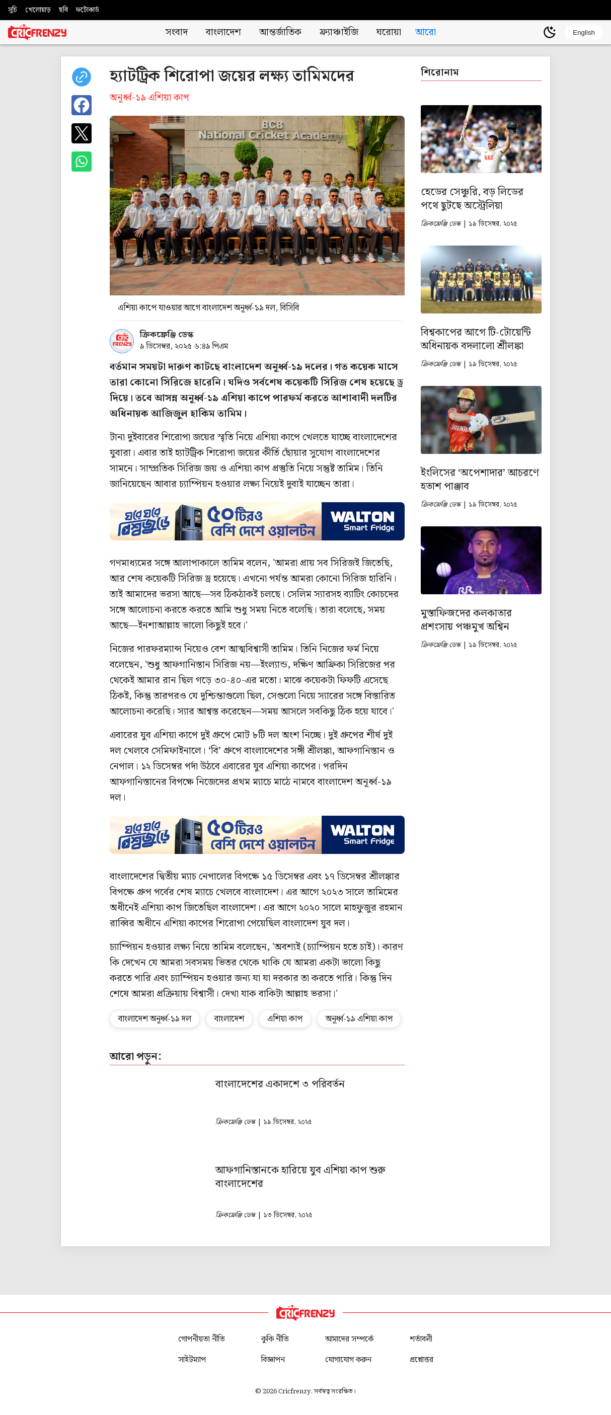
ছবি (63, 10)
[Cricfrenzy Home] (37, 32)
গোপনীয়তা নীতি (201, 1339)
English (584, 32)
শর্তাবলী (421, 1339)
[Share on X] (81, 133)
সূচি (12, 10)
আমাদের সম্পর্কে (349, 1339)
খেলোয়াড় (38, 10)
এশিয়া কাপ (284, 1019)
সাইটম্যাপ (192, 1360)
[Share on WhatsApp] (81, 161)
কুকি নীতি (275, 1339)
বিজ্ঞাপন (273, 1360)
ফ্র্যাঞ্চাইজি (339, 32)
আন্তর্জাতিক (280, 32)
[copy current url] (81, 77)
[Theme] (550, 32)
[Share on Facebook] (81, 105)
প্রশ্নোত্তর (421, 1360)
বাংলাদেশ (223, 32)
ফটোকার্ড (87, 10)
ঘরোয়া (388, 32)
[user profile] (532, 32)
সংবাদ (177, 32)
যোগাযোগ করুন (348, 1360)
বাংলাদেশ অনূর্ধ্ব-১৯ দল (154, 1019)
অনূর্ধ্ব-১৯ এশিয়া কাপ (359, 1019)
